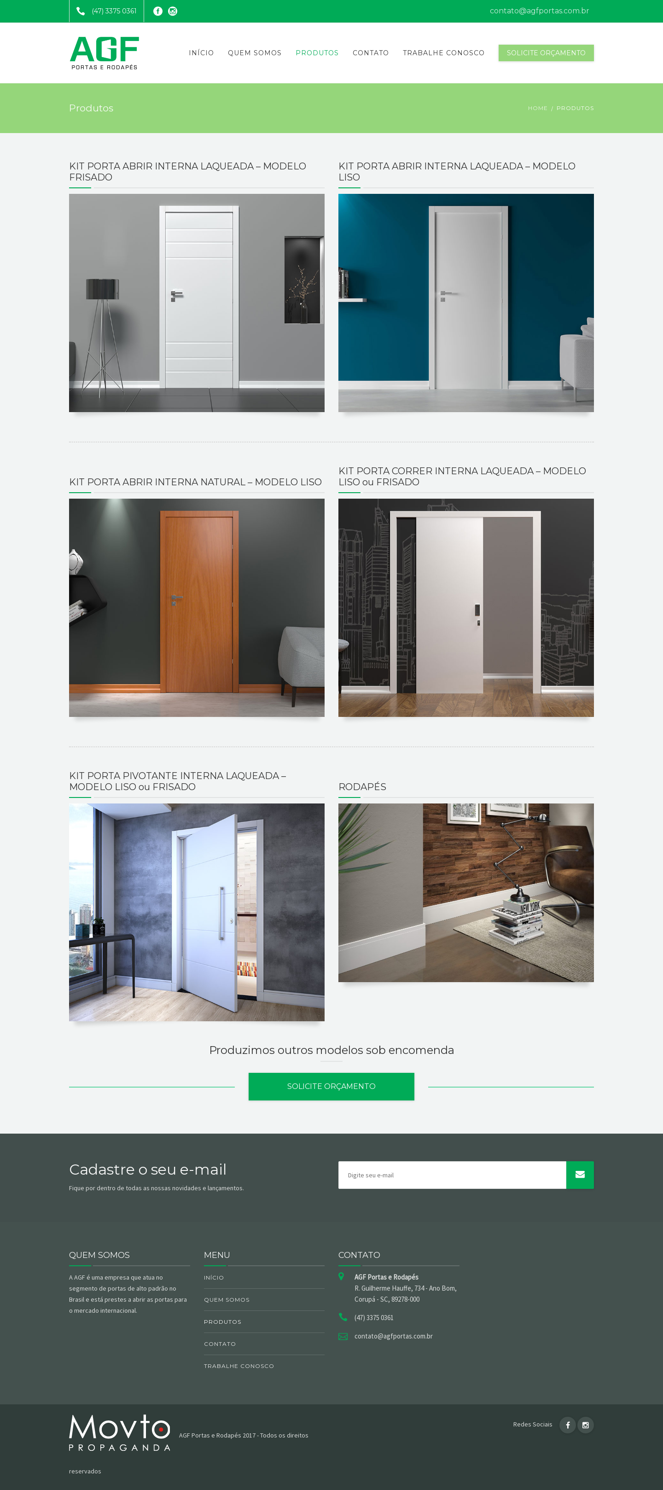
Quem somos (255, 53)
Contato (371, 53)
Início (201, 53)
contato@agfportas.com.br (539, 10)
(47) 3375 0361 (103, 11)
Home (538, 108)
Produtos (317, 53)
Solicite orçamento (546, 53)
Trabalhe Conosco (444, 53)
